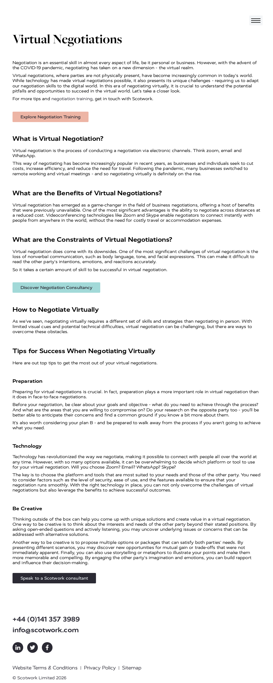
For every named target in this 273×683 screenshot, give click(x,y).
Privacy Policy (100, 667)
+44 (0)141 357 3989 (46, 619)
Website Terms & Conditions (45, 667)
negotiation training (72, 98)
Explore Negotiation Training (51, 116)
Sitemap (131, 667)
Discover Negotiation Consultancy (56, 287)
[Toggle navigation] (256, 20)
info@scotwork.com (46, 630)
